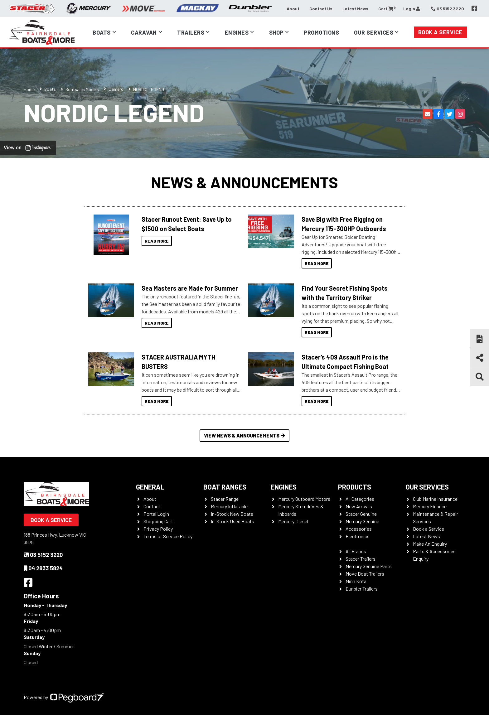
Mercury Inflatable (229, 506)
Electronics (358, 536)
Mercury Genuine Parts (369, 566)
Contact (151, 506)
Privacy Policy (158, 529)
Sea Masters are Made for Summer (190, 288)
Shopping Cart (158, 521)
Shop (276, 32)
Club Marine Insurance (435, 499)
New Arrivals (359, 506)
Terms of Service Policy (167, 536)
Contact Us (320, 8)
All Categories (360, 499)
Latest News (355, 8)
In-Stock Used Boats (232, 521)
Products (354, 487)
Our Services (373, 32)
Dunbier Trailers (362, 589)
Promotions (321, 32)
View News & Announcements (244, 435)
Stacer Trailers (360, 559)
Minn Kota (356, 581)
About (293, 8)
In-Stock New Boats (232, 514)
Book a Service (440, 32)
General (150, 487)
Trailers (190, 32)
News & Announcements (244, 182)
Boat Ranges (224, 487)
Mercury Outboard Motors (304, 499)
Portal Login (156, 514)
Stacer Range (225, 499)
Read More (157, 241)
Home (29, 89)
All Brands (356, 551)
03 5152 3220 (43, 554)
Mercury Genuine (362, 521)
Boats (102, 32)
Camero (116, 89)
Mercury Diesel (293, 521)
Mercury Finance (430, 506)
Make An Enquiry (430, 544)
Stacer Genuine (361, 514)
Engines (237, 32)
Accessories (359, 529)
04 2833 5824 (43, 568)
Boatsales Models (82, 89)
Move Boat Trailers (365, 574)
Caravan (144, 32)
